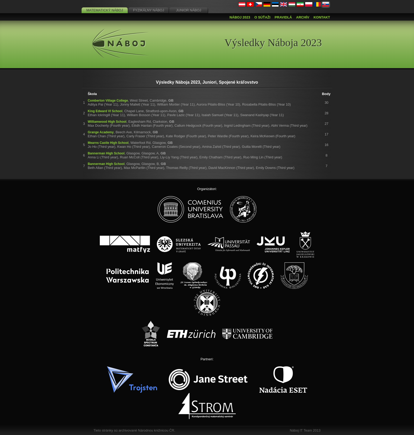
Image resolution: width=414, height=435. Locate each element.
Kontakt (321, 17)
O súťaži (262, 17)
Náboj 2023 (239, 17)
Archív (302, 17)
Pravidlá (283, 17)
